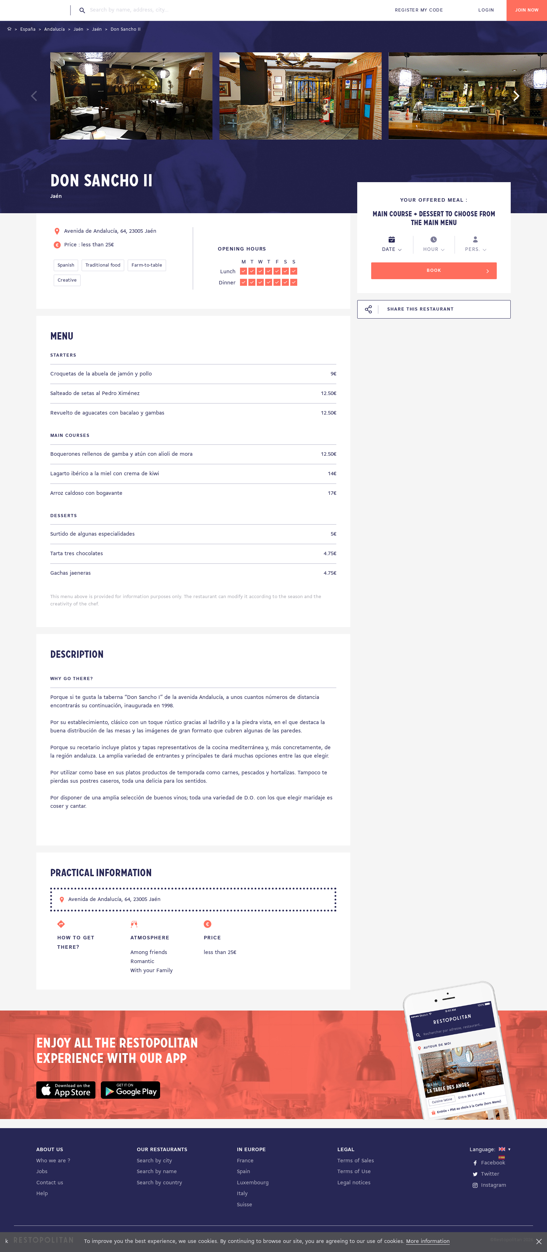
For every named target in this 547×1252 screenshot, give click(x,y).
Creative (67, 280)
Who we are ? (53, 1161)
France (245, 1161)
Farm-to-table (147, 265)
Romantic (142, 961)
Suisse (244, 1205)
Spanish (66, 265)
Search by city (154, 1161)
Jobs (41, 1172)
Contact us (49, 1183)
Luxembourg (253, 1183)
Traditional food (102, 265)
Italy (242, 1194)
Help (42, 1194)
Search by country (159, 1183)
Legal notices (353, 1183)
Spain (243, 1172)
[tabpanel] (131, 97)
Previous (50, 99)
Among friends (148, 952)
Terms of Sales (355, 1161)
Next (527, 99)
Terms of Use (354, 1172)
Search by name (157, 1172)
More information (428, 1241)
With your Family (151, 971)
